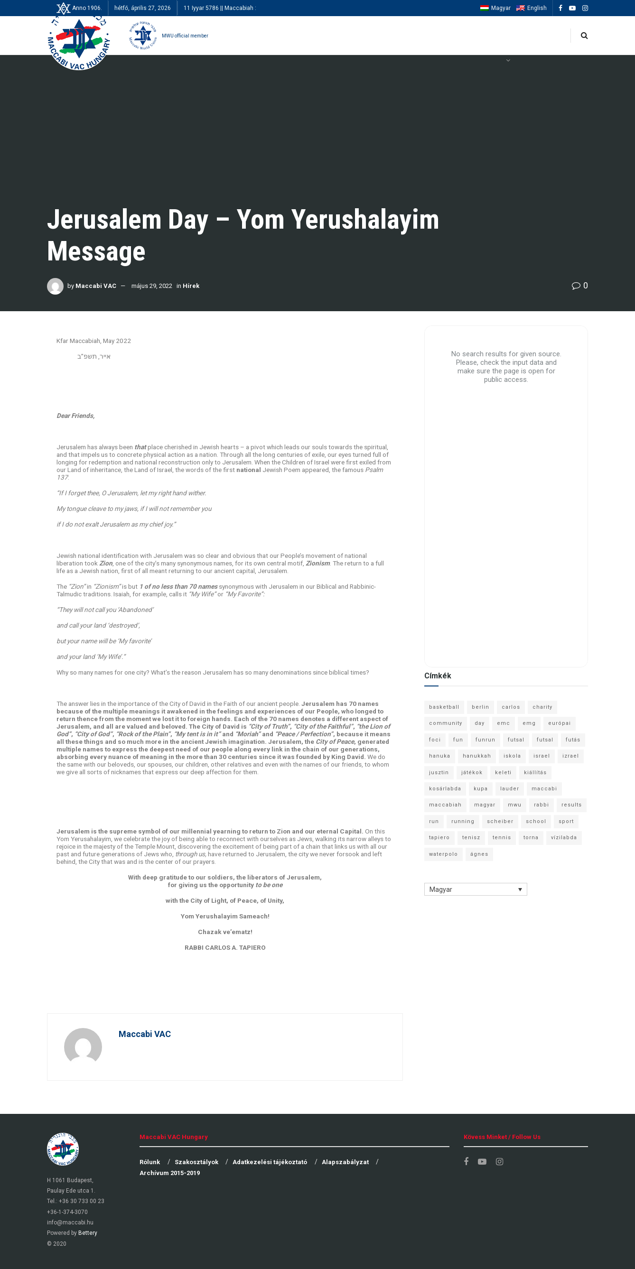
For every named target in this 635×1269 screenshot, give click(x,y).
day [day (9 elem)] (480, 723)
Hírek (191, 285)
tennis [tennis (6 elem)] (502, 837)
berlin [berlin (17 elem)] (480, 707)
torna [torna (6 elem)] (531, 837)
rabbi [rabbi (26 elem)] (541, 805)
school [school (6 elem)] (536, 821)
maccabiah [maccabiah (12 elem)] (445, 805)
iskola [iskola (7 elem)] (512, 756)
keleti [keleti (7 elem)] (503, 772)
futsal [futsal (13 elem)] (516, 740)
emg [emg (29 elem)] (529, 723)
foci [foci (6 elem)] (435, 740)
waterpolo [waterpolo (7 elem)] (443, 854)
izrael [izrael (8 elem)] (570, 756)
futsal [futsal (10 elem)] (545, 740)
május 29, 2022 (151, 285)
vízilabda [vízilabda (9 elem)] (564, 837)
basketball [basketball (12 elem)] (444, 707)
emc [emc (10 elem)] (503, 723)
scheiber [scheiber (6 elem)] (500, 821)
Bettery (87, 1233)
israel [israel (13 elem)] (541, 756)
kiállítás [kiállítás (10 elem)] (535, 772)
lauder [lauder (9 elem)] (509, 789)
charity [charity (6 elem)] (542, 707)
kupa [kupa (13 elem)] (481, 789)
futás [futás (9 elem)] (573, 740)
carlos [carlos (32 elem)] (511, 707)
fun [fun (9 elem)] (458, 740)
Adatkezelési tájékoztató (270, 1162)
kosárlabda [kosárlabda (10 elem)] (445, 789)
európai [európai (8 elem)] (559, 723)
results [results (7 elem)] (571, 805)
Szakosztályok (196, 1162)
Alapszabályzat (345, 1162)
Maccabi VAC (95, 285)
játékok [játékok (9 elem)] (472, 772)
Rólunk (150, 1162)
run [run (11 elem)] (434, 821)
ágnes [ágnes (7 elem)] (479, 854)
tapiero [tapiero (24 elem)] (439, 837)
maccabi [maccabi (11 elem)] (544, 789)
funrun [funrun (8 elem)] (485, 740)
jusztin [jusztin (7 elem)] (439, 772)
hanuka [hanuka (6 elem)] (439, 756)
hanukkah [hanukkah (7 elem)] (477, 756)
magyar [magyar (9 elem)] (484, 805)
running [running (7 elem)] (463, 821)
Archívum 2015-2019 (170, 1172)
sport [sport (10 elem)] (566, 821)
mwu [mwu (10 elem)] (515, 805)
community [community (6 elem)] (445, 723)
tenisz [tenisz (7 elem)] (471, 837)
